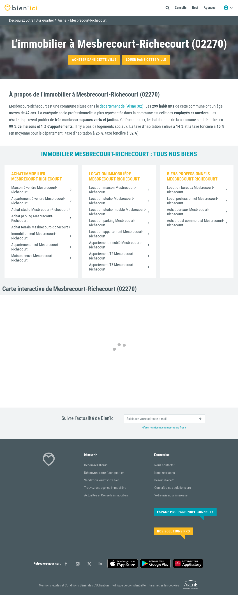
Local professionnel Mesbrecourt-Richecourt (192, 200)
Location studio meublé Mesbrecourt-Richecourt (117, 211)
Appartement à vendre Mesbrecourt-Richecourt (38, 200)
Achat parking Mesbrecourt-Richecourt (32, 218)
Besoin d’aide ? (163, 480)
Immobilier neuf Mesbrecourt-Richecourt (33, 235)
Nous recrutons (164, 473)
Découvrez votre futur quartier (104, 473)
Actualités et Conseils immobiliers (106, 495)
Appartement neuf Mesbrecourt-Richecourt (35, 246)
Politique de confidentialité (128, 585)
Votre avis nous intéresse (170, 495)
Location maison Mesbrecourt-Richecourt (112, 189)
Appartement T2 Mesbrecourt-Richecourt (111, 255)
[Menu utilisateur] (228, 8)
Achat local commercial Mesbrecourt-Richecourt (195, 222)
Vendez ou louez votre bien (101, 480)
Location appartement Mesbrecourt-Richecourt (116, 233)
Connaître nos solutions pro (172, 488)
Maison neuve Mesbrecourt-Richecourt (32, 257)
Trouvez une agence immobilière (105, 488)
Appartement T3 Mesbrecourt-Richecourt (111, 266)
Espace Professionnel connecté (185, 512)
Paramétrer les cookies (163, 585)
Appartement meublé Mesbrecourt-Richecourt (115, 244)
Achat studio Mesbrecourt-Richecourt (39, 209)
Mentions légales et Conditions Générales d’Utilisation (74, 585)
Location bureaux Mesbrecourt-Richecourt (190, 189)
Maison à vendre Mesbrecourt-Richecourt (34, 189)
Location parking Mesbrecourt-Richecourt (112, 222)
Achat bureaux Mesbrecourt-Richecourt (188, 211)
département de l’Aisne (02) (121, 106)
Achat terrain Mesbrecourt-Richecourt (39, 227)
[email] (164, 418)
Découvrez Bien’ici (96, 465)
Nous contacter (164, 465)
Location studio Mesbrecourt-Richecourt (111, 200)
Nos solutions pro (173, 531)
